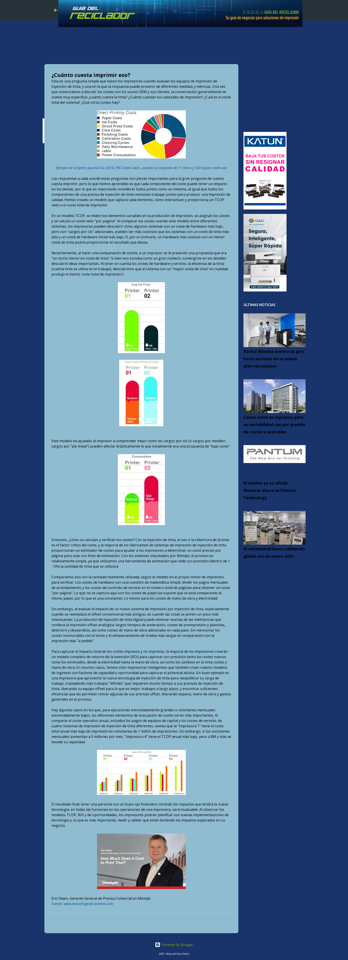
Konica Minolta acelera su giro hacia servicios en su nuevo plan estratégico (273, 359)
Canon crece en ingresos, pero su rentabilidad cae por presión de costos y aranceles (274, 424)
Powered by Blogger (174, 945)
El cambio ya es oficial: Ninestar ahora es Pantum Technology (269, 490)
